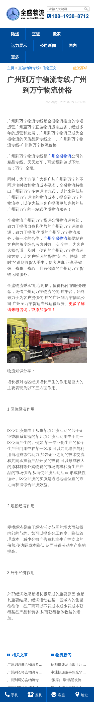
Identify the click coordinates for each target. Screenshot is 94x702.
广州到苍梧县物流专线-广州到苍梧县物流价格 (43, 672)
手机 (11, 695)
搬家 (57, 34)
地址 (81, 695)
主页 (10, 68)
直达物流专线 (28, 68)
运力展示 (19, 45)
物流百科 (80, 68)
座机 (35, 695)
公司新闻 (48, 45)
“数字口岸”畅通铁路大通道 (71, 680)
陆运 (15, 34)
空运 (36, 34)
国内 (73, 45)
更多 (15, 57)
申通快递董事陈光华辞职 (70, 672)
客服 (58, 695)
